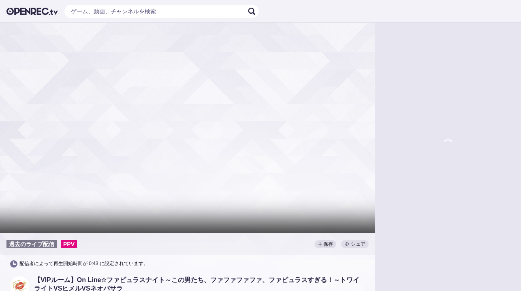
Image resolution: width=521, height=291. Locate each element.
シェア (354, 244)
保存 (325, 244)
